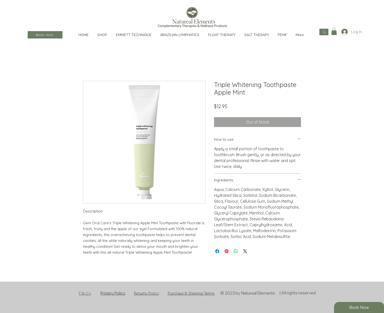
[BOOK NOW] (45, 34)
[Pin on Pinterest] (226, 251)
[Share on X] (245, 251)
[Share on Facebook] (217, 251)
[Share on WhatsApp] (236, 251)
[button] (334, 31)
